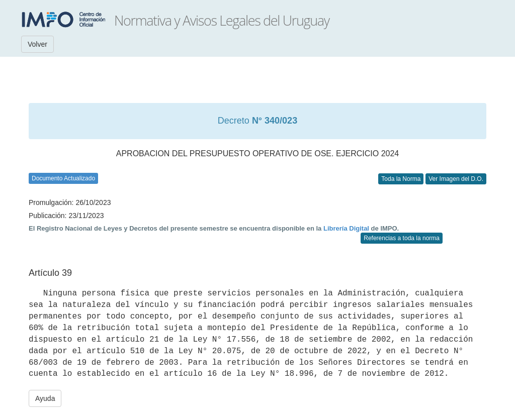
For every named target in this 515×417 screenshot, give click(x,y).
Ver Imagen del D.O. (455, 178)
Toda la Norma (400, 178)
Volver (37, 44)
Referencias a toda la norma (402, 238)
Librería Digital (346, 228)
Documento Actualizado (63, 178)
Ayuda (45, 398)
